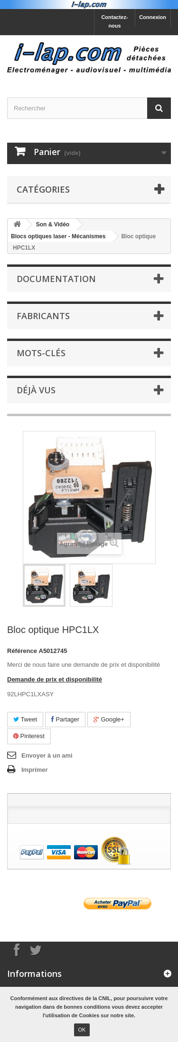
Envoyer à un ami (47, 755)
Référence (22, 650)
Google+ (109, 719)
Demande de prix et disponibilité (54, 679)
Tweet (25, 719)
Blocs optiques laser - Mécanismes (58, 236)
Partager (65, 719)
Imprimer (34, 769)
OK (82, 1029)
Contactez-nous (114, 21)
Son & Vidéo (52, 224)
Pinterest (29, 736)
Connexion (152, 17)
